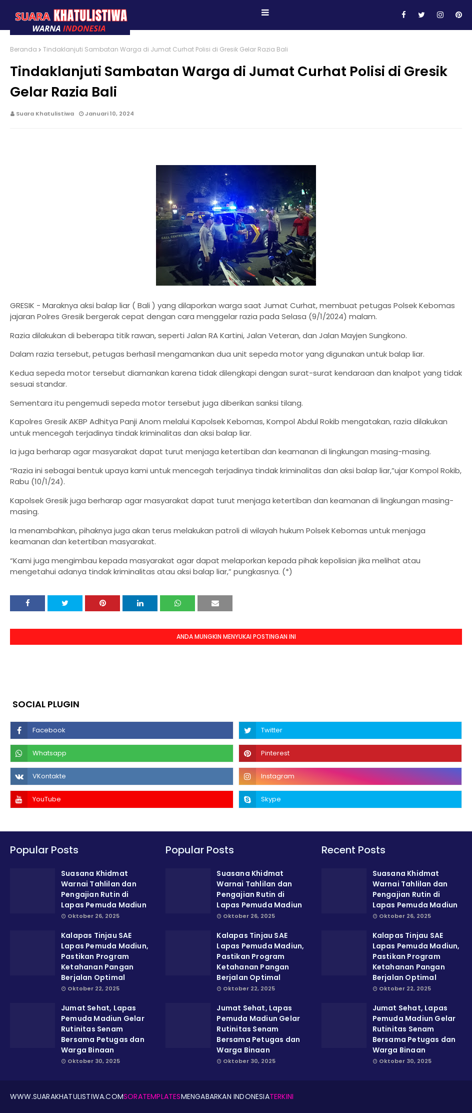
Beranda (23, 49)
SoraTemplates (152, 1096)
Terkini (282, 1096)
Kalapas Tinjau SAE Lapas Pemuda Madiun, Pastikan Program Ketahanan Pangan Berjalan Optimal (104, 956)
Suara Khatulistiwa (45, 114)
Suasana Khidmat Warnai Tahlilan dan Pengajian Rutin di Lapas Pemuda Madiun (103, 889)
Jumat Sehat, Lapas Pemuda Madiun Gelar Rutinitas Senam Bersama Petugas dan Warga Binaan (102, 1029)
